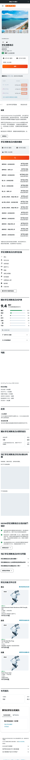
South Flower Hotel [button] (6, 673)
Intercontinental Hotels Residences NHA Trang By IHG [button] (14, 608)
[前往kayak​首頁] (10, 6)
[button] (28, 1)
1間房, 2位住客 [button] (7, 62)
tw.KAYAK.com (6, 758)
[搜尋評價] (16, 330)
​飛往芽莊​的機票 (8, 724)
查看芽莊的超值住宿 (24, 620)
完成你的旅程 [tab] (6, 715)
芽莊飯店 (6, 726)
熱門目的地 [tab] (16, 715)
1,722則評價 (11, 53)
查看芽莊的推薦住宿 (24, 652)
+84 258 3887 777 (7, 51)
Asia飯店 (17, 758)
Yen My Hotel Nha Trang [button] (7, 641)
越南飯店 (23, 758)
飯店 (12, 758)
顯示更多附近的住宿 (24, 587)
